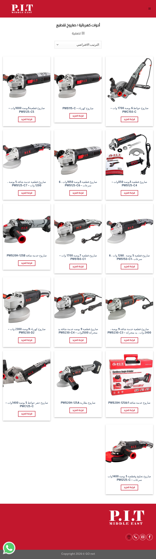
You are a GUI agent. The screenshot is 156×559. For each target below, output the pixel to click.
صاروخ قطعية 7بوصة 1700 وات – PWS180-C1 (78, 257)
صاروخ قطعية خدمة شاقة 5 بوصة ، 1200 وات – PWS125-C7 (26, 183)
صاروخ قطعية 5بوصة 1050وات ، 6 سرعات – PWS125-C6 (78, 183)
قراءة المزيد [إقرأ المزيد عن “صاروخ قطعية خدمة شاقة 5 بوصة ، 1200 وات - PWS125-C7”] (26, 193)
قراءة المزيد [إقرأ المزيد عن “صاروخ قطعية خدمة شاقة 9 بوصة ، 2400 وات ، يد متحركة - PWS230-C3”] (129, 340)
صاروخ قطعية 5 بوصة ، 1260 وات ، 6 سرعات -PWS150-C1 (129, 257)
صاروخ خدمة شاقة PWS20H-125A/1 (129, 402)
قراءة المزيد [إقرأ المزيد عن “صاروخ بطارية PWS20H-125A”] (77, 410)
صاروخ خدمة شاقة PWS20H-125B (27, 255)
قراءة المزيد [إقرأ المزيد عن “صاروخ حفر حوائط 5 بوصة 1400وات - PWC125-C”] (26, 414)
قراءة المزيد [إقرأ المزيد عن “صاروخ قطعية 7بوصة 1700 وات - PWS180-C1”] (77, 266)
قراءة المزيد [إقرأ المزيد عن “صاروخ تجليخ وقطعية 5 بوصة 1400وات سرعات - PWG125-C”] (129, 487)
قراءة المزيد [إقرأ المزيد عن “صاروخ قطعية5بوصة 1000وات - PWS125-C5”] (26, 119)
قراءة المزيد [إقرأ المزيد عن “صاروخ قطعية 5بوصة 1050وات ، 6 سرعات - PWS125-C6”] (77, 193)
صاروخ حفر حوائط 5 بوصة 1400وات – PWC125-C (26, 404)
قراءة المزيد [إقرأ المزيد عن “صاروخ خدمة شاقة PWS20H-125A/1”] (129, 410)
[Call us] (136, 537)
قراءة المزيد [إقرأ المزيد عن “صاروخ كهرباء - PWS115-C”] (77, 116)
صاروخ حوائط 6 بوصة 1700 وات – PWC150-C (129, 110)
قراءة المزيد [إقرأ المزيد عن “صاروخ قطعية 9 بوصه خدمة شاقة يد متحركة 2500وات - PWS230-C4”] (77, 340)
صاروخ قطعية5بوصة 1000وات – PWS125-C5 (26, 110)
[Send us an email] (142, 537)
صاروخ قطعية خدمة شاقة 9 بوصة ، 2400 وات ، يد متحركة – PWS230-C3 (129, 331)
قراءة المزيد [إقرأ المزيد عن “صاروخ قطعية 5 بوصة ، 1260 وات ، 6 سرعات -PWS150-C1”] (129, 266)
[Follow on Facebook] (149, 537)
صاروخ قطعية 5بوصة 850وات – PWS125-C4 (129, 183)
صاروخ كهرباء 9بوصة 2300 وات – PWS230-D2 (27, 331)
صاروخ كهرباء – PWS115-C (78, 108)
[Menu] (150, 9)
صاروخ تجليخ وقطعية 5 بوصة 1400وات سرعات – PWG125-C (129, 478)
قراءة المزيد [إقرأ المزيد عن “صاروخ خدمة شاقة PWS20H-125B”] (26, 263)
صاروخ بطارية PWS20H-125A (78, 402)
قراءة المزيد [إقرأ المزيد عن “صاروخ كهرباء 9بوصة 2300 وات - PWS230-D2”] (26, 340)
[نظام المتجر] (77, 45)
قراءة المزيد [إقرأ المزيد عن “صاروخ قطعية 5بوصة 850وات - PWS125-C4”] (129, 193)
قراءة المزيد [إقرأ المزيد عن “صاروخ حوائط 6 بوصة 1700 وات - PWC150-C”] (129, 119)
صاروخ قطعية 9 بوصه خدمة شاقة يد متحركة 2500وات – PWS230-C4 (78, 331)
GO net (90, 553)
